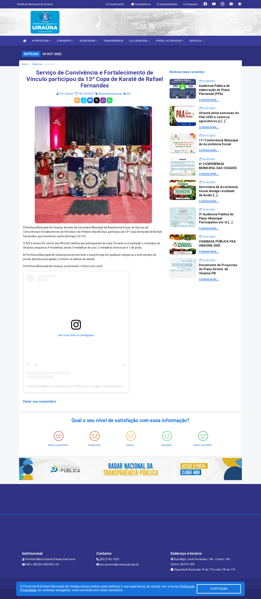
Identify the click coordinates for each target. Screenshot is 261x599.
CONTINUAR (218, 589)
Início (25, 64)
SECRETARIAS (89, 40)
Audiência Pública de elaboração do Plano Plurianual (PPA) (214, 90)
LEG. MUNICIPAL (139, 40)
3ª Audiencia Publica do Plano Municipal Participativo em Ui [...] (216, 218)
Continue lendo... (209, 99)
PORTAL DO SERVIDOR (170, 40)
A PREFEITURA (41, 40)
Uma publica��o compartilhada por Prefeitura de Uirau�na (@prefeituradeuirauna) (78, 386)
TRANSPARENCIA (113, 40)
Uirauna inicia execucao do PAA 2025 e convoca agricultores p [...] (219, 117)
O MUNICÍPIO (65, 40)
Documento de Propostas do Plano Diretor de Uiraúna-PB (218, 269)
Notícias (37, 64)
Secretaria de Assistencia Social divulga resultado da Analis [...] (218, 191)
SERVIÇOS (196, 40)
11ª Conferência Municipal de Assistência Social (218, 142)
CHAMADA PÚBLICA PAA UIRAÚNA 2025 (217, 243)
